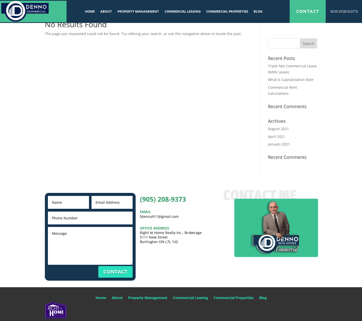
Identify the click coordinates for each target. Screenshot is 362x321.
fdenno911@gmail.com (159, 216)
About (106, 11)
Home (90, 11)
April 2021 (276, 136)
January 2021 (279, 144)
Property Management (138, 11)
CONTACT (307, 12)
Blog (258, 11)
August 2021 (278, 128)
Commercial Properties (227, 11)
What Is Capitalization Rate (290, 79)
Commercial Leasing (183, 11)
